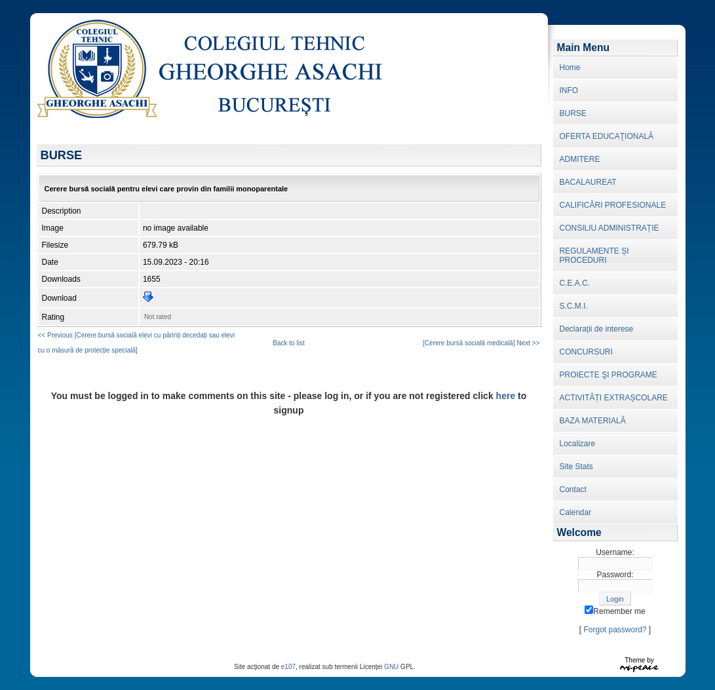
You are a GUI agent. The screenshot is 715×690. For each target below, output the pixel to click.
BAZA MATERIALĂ (593, 420)
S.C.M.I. (574, 306)
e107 (288, 666)
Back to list (288, 343)
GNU (391, 666)
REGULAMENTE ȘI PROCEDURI (594, 255)
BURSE (573, 113)
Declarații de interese (597, 329)
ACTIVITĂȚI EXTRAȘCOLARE (614, 397)
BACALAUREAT (588, 182)
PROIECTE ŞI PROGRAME (608, 374)
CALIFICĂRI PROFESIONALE (613, 205)
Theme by (639, 660)
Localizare (578, 443)
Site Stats (576, 466)
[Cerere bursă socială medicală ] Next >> (481, 343)
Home (570, 67)
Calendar (576, 512)
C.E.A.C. (575, 283)
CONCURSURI (586, 351)
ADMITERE (580, 159)
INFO (569, 90)
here (506, 396)
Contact (573, 489)
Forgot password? (614, 629)
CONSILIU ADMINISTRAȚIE (609, 228)
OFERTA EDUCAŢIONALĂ (607, 136)
